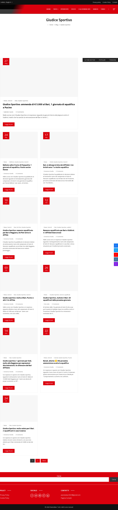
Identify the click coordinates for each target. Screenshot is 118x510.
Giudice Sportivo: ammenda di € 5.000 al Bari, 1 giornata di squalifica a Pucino (39, 105)
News (5, 101)
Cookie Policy (4, 498)
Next (44, 461)
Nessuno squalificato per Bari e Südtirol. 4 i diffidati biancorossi (58, 231)
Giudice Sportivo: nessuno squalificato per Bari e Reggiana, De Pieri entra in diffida (18, 232)
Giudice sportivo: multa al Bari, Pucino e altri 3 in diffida (18, 298)
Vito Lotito (46, 304)
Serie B (10, 101)
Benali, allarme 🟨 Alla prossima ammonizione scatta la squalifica (56, 361)
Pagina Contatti (66, 498)
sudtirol (69, 227)
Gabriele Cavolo (8, 112)
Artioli (51, 162)
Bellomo (12, 162)
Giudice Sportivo (23, 101)
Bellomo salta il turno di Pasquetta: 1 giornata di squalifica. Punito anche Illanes (17, 167)
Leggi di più (9, 124)
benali (56, 358)
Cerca (59, 476)
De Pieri (19, 227)
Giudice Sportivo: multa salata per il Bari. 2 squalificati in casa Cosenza (18, 429)
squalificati (67, 295)
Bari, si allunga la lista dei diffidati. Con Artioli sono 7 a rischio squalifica (58, 166)
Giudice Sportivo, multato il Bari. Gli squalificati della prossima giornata (57, 298)
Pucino (70, 358)
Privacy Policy (4, 495)
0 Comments (19, 112)
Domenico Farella (8, 173)
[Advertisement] (59, 40)
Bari (16, 101)
